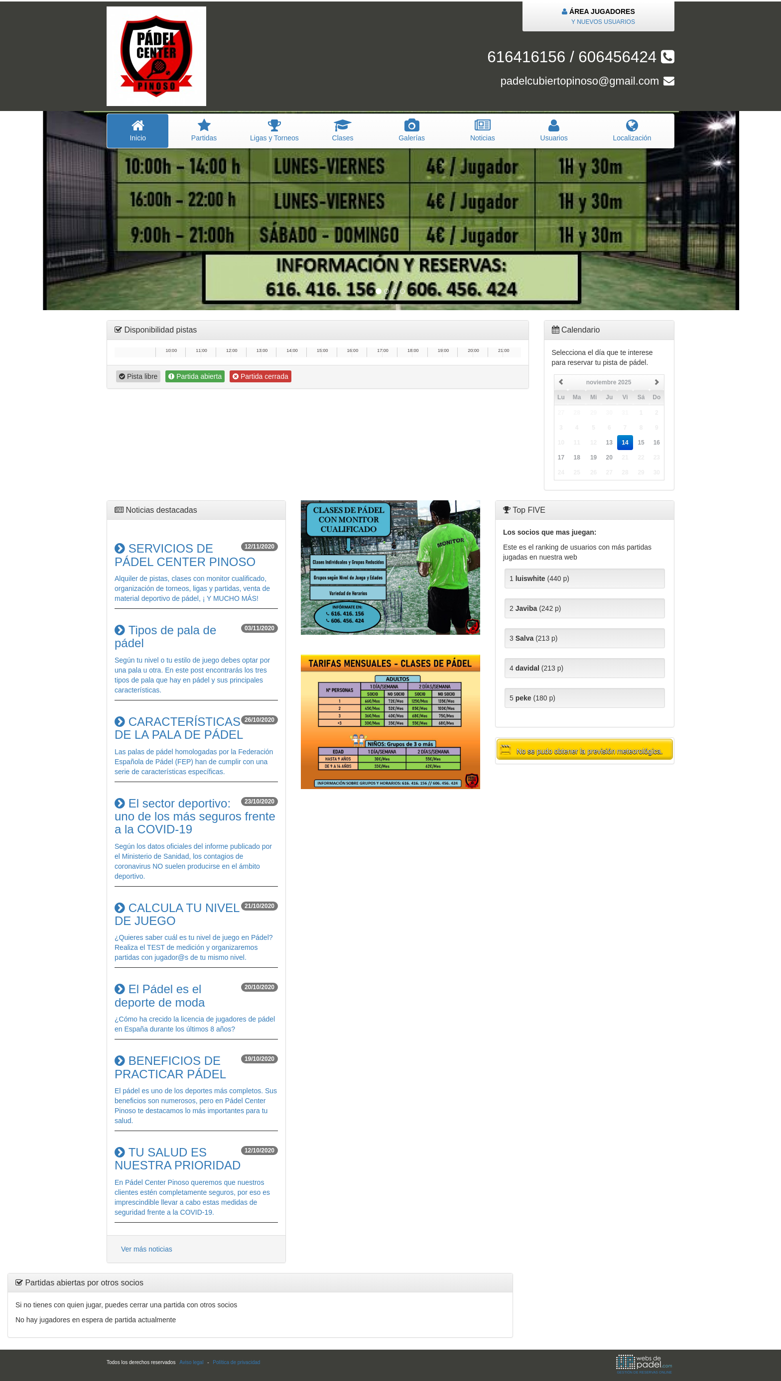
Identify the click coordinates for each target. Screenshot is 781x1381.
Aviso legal (191, 1362)
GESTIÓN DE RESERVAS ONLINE (644, 1364)
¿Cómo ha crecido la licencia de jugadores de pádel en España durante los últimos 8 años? (196, 1008)
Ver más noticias (146, 1249)
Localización (632, 130)
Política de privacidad (236, 1362)
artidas (204, 130)
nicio (138, 130)
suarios (554, 130)
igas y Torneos (274, 130)
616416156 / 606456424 (580, 57)
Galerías (412, 130)
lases (343, 130)
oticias (483, 130)
